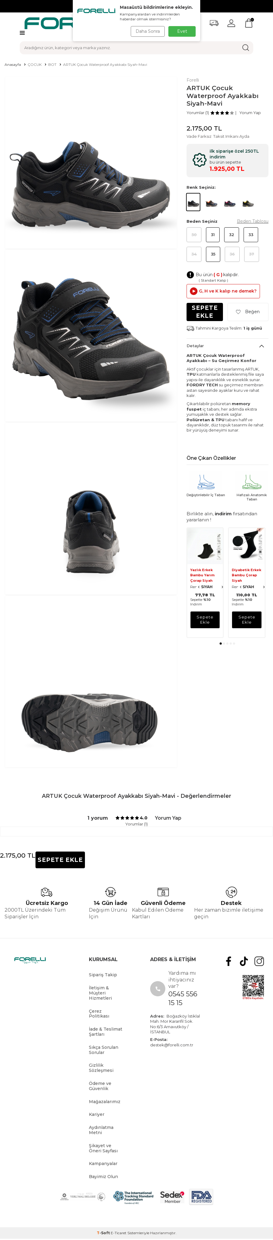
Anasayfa (13, 64)
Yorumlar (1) (198, 112)
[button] (221, 643)
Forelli (193, 80)
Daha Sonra (147, 31)
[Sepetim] (248, 23)
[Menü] (22, 32)
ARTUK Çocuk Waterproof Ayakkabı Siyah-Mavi (105, 64)
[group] (91, 162)
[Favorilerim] (213, 23)
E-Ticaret (118, 1233)
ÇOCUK (35, 64)
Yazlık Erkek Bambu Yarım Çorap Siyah (202, 575)
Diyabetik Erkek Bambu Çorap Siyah (246, 575)
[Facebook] (233, 960)
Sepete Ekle (205, 311)
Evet (182, 31)
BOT (52, 64)
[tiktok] (246, 960)
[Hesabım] (231, 23)
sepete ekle (205, 620)
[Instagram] (260, 960)
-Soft (104, 1233)
